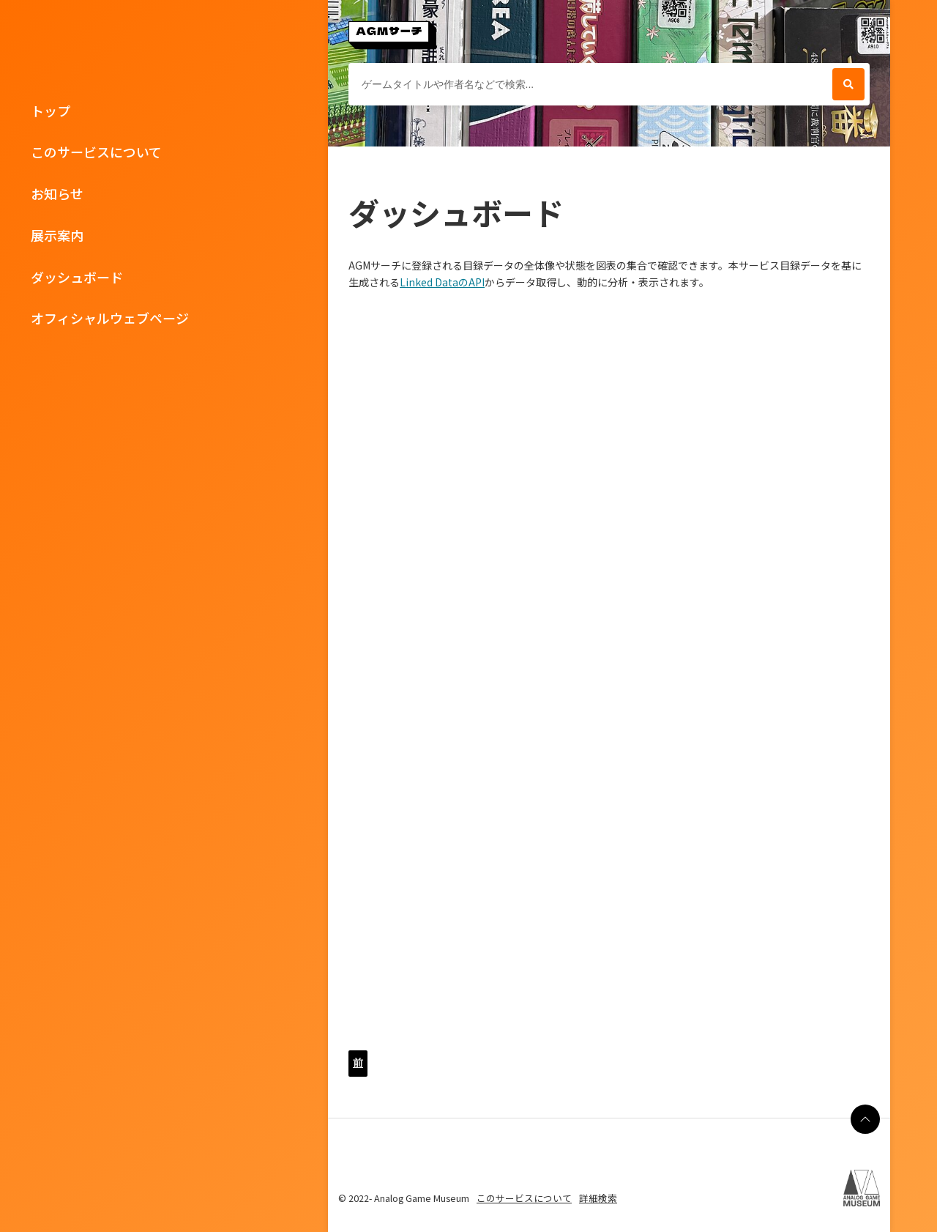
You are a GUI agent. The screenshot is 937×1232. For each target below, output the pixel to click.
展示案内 (57, 235)
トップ (50, 110)
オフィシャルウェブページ (110, 317)
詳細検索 (598, 1198)
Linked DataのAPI (442, 282)
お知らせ (57, 193)
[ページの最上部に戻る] (865, 1119)
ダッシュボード (77, 276)
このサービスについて (96, 151)
